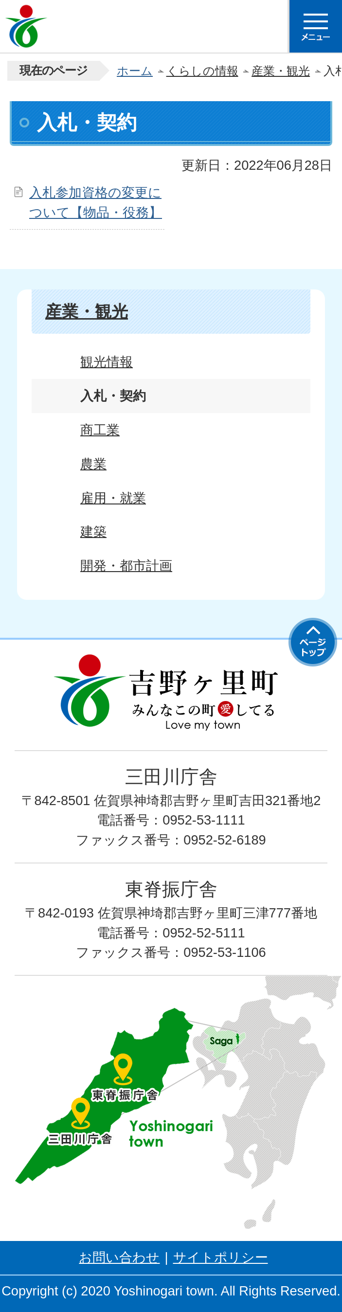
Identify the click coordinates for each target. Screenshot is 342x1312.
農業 (93, 463)
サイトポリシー (220, 1257)
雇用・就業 (113, 497)
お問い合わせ (119, 1257)
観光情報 (106, 361)
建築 (93, 531)
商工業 (100, 429)
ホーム (135, 70)
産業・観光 (281, 70)
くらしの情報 (202, 70)
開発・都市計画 (126, 565)
